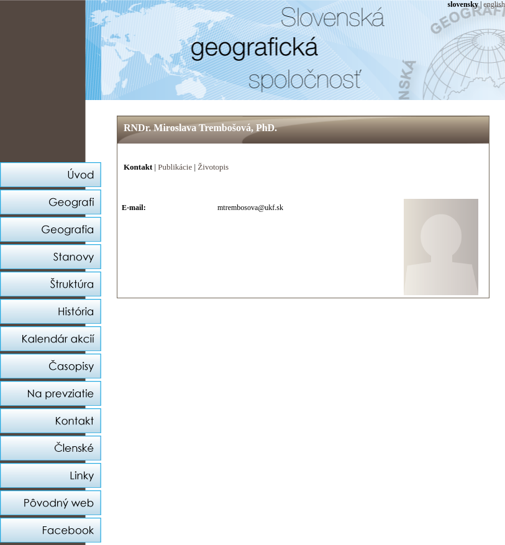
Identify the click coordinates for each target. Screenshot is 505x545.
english (494, 4)
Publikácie (175, 167)
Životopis (213, 167)
